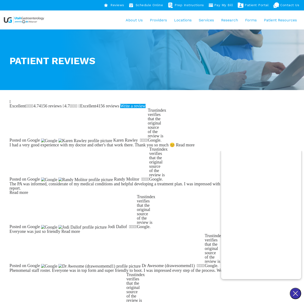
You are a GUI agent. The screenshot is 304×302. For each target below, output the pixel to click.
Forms (250, 21)
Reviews (114, 5)
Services (205, 21)
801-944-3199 (96, 255)
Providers (157, 21)
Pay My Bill (221, 5)
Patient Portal (253, 5)
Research (228, 21)
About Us (133, 21)
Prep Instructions (186, 5)
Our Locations (197, 248)
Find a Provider (44, 170)
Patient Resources (279, 21)
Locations (181, 21)
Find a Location (96, 170)
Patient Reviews (140, 242)
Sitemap (181, 293)
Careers (133, 248)
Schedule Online (146, 5)
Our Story (135, 235)
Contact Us (286, 5)
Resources (194, 255)
